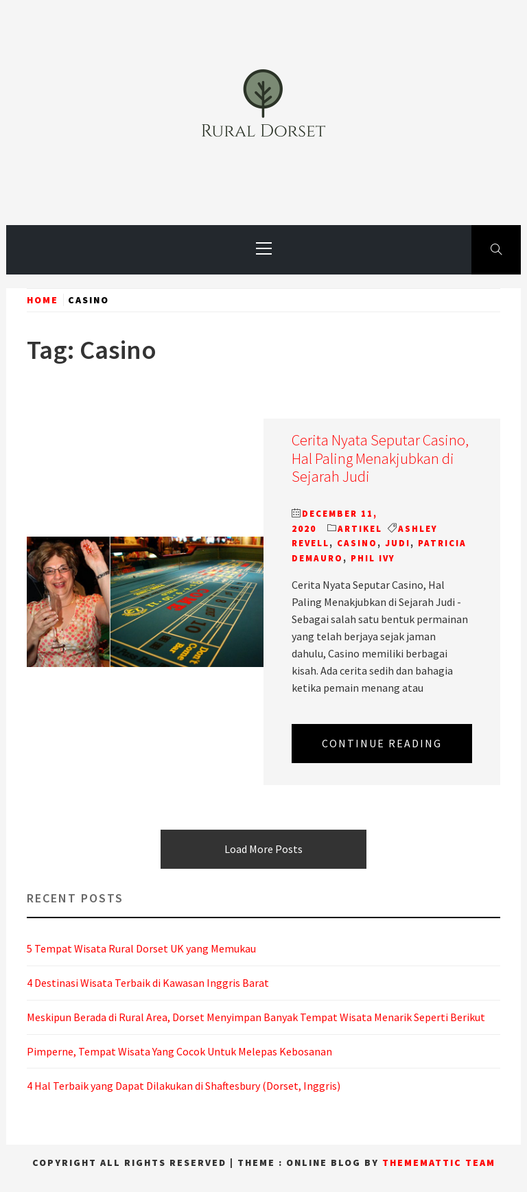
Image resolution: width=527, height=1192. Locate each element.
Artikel (360, 529)
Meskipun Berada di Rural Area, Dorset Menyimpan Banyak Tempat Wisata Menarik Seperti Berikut (256, 1017)
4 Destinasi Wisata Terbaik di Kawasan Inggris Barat (148, 983)
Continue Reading (382, 743)
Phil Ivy (373, 558)
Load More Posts (263, 849)
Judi (397, 543)
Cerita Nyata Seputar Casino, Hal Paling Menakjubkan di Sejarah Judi (380, 458)
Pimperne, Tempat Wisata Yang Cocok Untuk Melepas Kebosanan (179, 1051)
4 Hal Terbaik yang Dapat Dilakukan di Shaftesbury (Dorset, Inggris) (183, 1085)
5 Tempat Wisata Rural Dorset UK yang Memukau (141, 948)
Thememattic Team (438, 1162)
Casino (357, 543)
